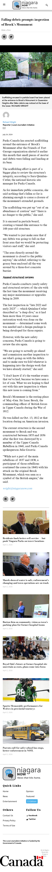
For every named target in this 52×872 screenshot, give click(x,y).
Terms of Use (9, 825)
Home (5, 791)
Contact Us (8, 815)
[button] (4, 37)
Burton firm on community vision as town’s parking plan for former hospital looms (25, 623)
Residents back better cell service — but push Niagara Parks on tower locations (24, 540)
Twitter (32, 819)
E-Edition (31, 801)
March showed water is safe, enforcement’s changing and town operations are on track (26, 581)
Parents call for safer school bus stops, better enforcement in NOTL (23, 749)
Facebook (33, 815)
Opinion (30, 791)
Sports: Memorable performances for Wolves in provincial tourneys (23, 707)
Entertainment (10, 801)
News (5, 796)
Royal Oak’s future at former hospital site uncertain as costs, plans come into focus (25, 665)
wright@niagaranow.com (17, 488)
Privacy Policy (9, 820)
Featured (30, 796)
